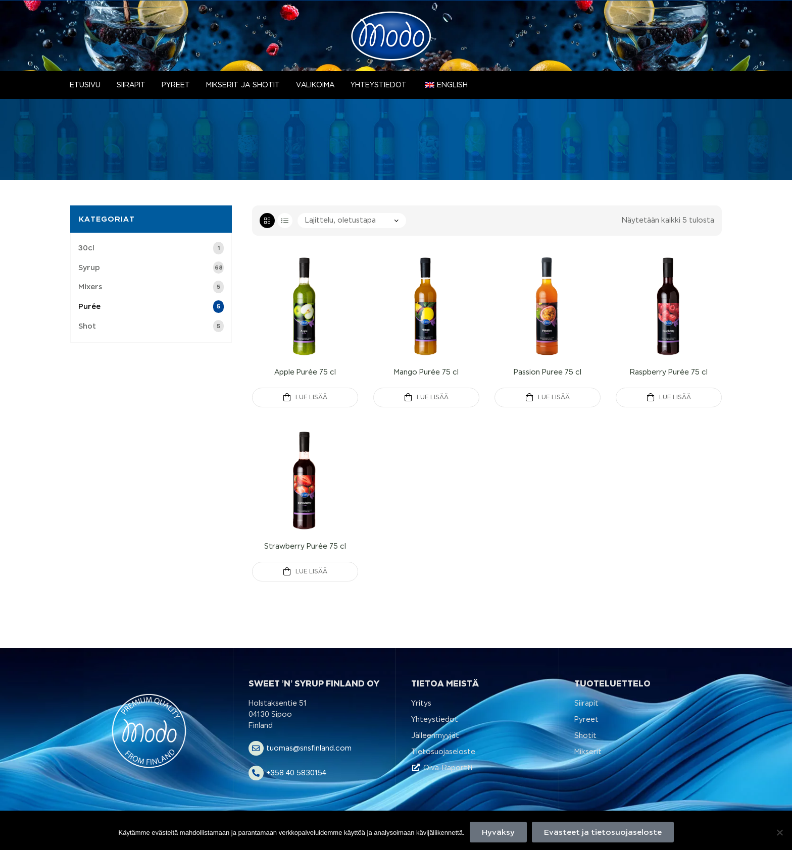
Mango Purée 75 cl (426, 372)
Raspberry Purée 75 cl (669, 372)
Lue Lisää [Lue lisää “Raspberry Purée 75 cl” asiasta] (675, 397)
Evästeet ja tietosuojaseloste (603, 832)
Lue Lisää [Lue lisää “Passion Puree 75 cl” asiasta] (554, 397)
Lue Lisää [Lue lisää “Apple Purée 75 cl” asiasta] (311, 397)
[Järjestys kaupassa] (352, 220)
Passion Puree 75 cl (547, 372)
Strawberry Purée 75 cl (305, 546)
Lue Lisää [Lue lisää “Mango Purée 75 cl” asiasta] (433, 397)
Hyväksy (498, 832)
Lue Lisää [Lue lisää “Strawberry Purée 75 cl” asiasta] (311, 571)
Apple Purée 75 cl (305, 372)
